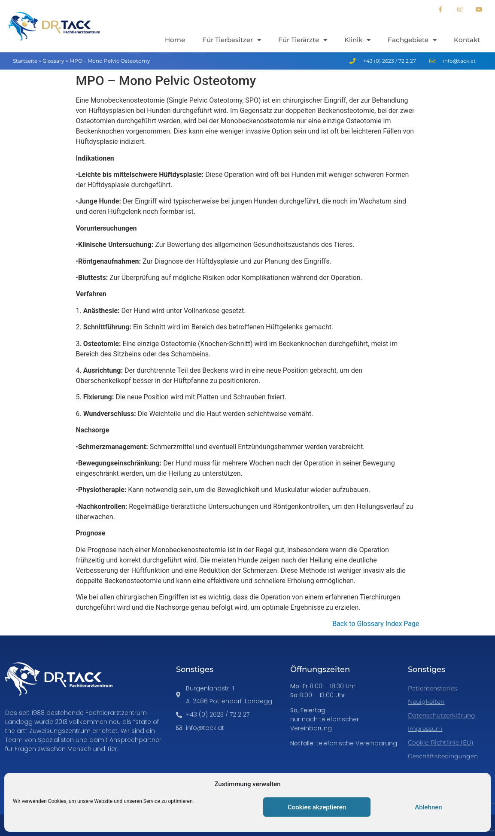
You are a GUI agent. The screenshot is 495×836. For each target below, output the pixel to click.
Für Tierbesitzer (231, 40)
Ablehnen (428, 807)
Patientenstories (432, 688)
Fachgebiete (412, 40)
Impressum (425, 729)
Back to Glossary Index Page (375, 624)
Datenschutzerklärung (441, 715)
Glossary (53, 61)
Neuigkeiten (426, 701)
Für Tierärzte (302, 40)
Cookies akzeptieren (317, 807)
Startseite (25, 61)
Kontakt (467, 40)
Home (175, 40)
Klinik (357, 40)
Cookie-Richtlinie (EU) (441, 742)
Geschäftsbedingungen (443, 756)
